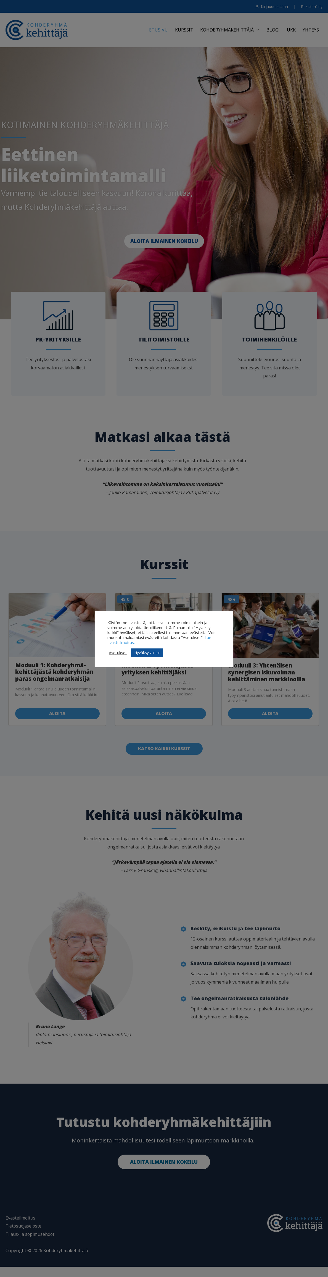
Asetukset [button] (118, 655)
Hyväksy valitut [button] (147, 655)
